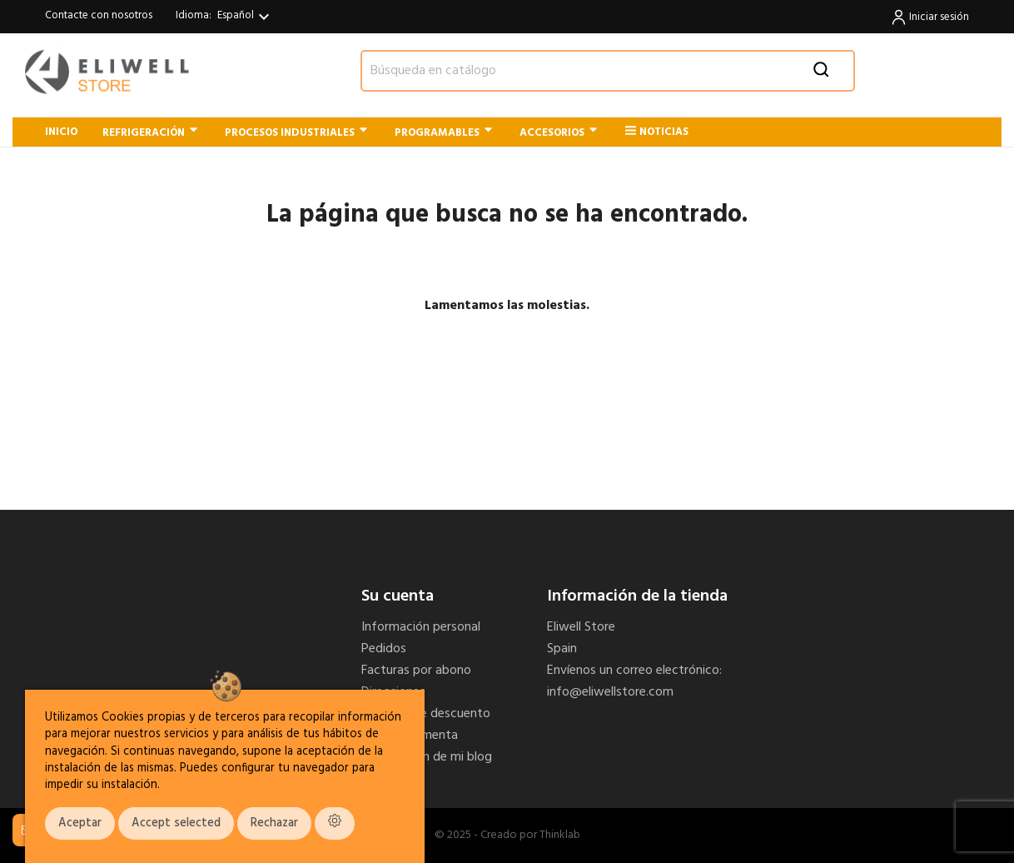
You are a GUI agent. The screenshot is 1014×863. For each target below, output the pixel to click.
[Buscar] (607, 71)
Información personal (420, 627)
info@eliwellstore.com (610, 692)
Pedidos (383, 649)
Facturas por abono (416, 670)
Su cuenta (397, 596)
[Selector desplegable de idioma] (245, 17)
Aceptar (80, 823)
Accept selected (176, 823)
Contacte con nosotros (98, 15)
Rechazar (274, 823)
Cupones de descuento (425, 714)
